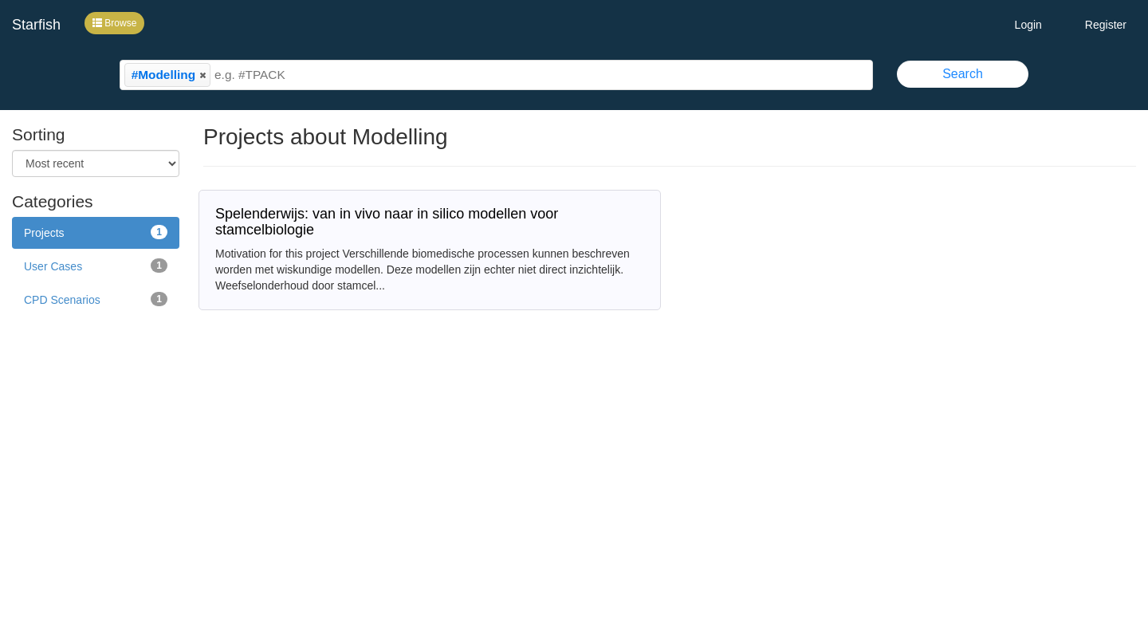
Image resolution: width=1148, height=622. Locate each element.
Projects (95, 232)
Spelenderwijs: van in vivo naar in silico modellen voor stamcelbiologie (386, 222)
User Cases (95, 265)
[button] (202, 75)
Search (962, 74)
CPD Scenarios (95, 299)
